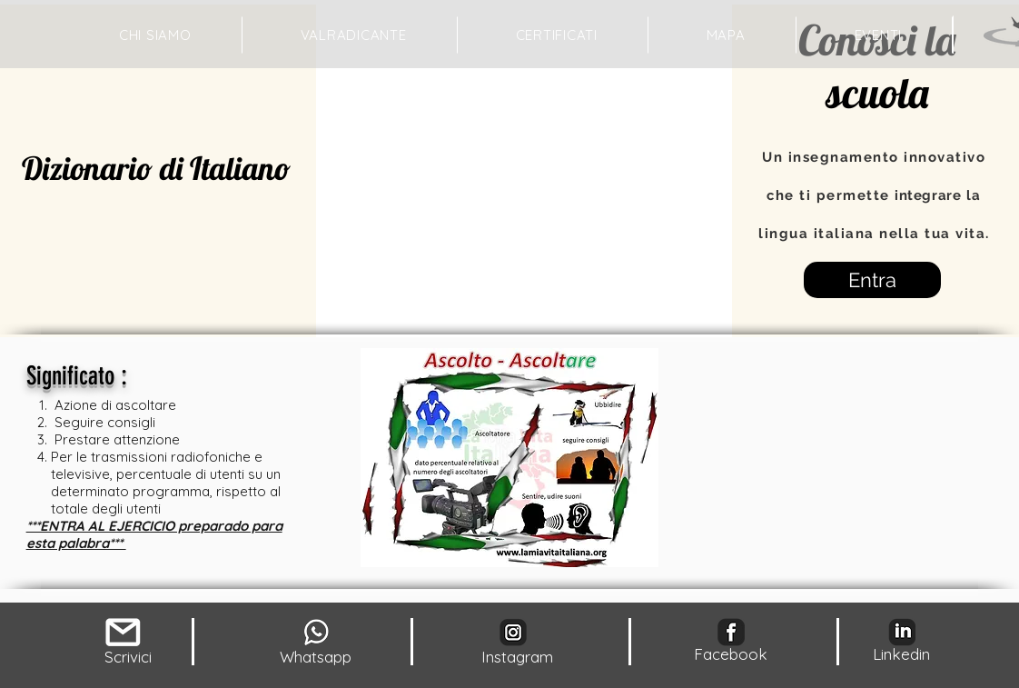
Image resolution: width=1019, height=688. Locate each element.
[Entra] (872, 280)
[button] (726, 35)
